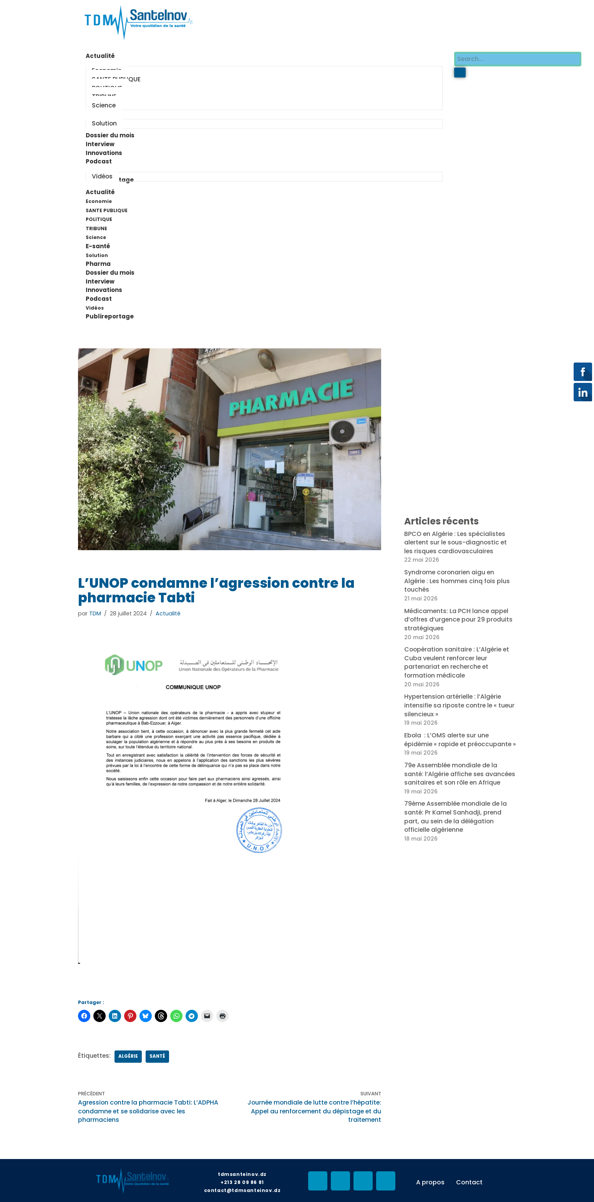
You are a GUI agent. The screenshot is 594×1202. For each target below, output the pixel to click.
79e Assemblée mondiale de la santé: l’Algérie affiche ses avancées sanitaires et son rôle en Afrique (457, 781)
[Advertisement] (343, 21)
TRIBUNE (96, 226)
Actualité (104, 190)
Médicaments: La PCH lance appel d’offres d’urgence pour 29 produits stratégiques (459, 616)
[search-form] (517, 58)
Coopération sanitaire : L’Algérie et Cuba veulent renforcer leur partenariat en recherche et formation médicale (458, 658)
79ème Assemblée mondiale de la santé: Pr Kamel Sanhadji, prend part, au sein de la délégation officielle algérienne (457, 828)
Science (96, 235)
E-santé (102, 244)
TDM (95, 610)
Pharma (98, 261)
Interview (100, 279)
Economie (99, 199)
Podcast (102, 296)
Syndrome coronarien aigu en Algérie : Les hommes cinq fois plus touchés (458, 577)
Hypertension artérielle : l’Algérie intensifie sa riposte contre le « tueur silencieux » (454, 701)
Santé (158, 1053)
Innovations (104, 288)
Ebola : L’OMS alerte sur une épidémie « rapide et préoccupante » (459, 739)
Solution (97, 253)
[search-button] (460, 72)
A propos (430, 1178)
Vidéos (95, 305)
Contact (469, 1178)
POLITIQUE (99, 217)
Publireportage (110, 314)
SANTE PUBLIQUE (107, 208)
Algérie (129, 1053)
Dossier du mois (110, 270)
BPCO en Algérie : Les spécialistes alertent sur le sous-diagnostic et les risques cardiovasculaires (456, 539)
